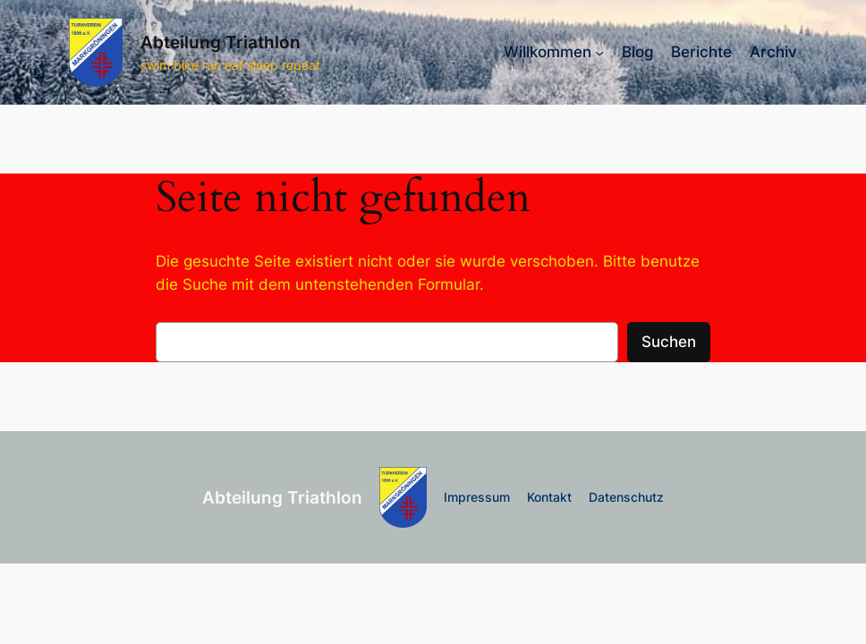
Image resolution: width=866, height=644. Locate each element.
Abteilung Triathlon (220, 42)
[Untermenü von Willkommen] (599, 51)
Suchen (668, 342)
